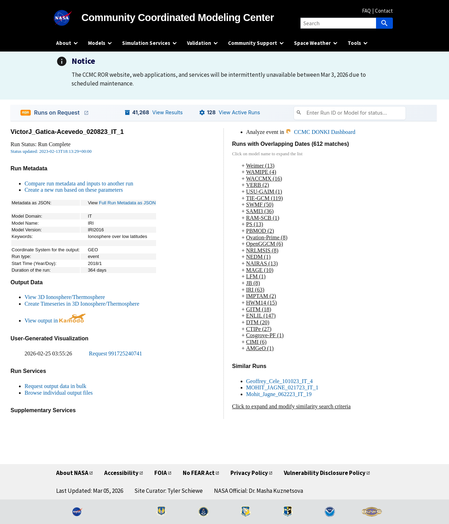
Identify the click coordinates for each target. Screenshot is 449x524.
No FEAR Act (199, 473)
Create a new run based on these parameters (74, 190)
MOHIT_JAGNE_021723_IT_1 (282, 387)
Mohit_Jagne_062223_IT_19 (279, 394)
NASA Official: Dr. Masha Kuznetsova (258, 491)
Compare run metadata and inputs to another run (79, 183)
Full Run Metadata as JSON (127, 202)
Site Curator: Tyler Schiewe (168, 491)
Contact (384, 10)
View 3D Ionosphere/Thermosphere (65, 297)
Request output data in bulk (55, 386)
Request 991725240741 (115, 353)
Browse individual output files (59, 393)
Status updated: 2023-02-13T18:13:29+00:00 (51, 151)
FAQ (366, 10)
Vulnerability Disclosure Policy (325, 473)
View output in (55, 321)
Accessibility (121, 473)
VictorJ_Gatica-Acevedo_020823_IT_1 (67, 131)
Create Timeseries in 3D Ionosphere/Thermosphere (82, 304)
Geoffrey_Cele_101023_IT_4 (279, 381)
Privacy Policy (249, 473)
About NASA (72, 473)
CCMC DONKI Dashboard (320, 132)
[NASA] (68, 18)
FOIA (160, 473)
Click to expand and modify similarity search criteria (291, 406)
